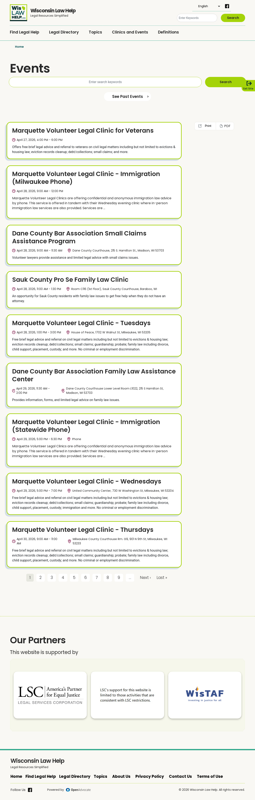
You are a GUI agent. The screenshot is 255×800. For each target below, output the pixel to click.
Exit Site (248, 88)
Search (233, 17)
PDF (227, 126)
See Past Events (127, 96)
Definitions (168, 32)
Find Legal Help (24, 32)
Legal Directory (64, 32)
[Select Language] (207, 6)
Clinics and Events (130, 32)
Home (19, 47)
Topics (95, 32)
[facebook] (227, 6)
